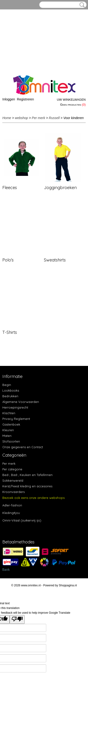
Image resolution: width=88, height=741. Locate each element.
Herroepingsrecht (15, 407)
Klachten (8, 413)
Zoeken (81, 4)
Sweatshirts (55, 260)
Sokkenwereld (12, 480)
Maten (6, 436)
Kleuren (8, 430)
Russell (54, 118)
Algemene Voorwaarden (20, 402)
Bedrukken (10, 396)
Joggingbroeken (60, 187)
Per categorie (12, 469)
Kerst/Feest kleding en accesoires (27, 486)
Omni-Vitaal (11, 520)
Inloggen (8, 99)
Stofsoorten (11, 441)
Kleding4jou (11, 513)
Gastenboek (11, 424)
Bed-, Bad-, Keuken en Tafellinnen (27, 475)
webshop (21, 118)
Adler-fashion (12, 505)
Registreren (25, 99)
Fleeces (9, 187)
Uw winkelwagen (71, 99)
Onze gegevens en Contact (22, 447)
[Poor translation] (17, 619)
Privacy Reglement (16, 419)
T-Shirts (9, 332)
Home (6, 118)
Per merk (38, 118)
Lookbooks (10, 390)
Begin (6, 385)
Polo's (8, 260)
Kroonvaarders (13, 492)
